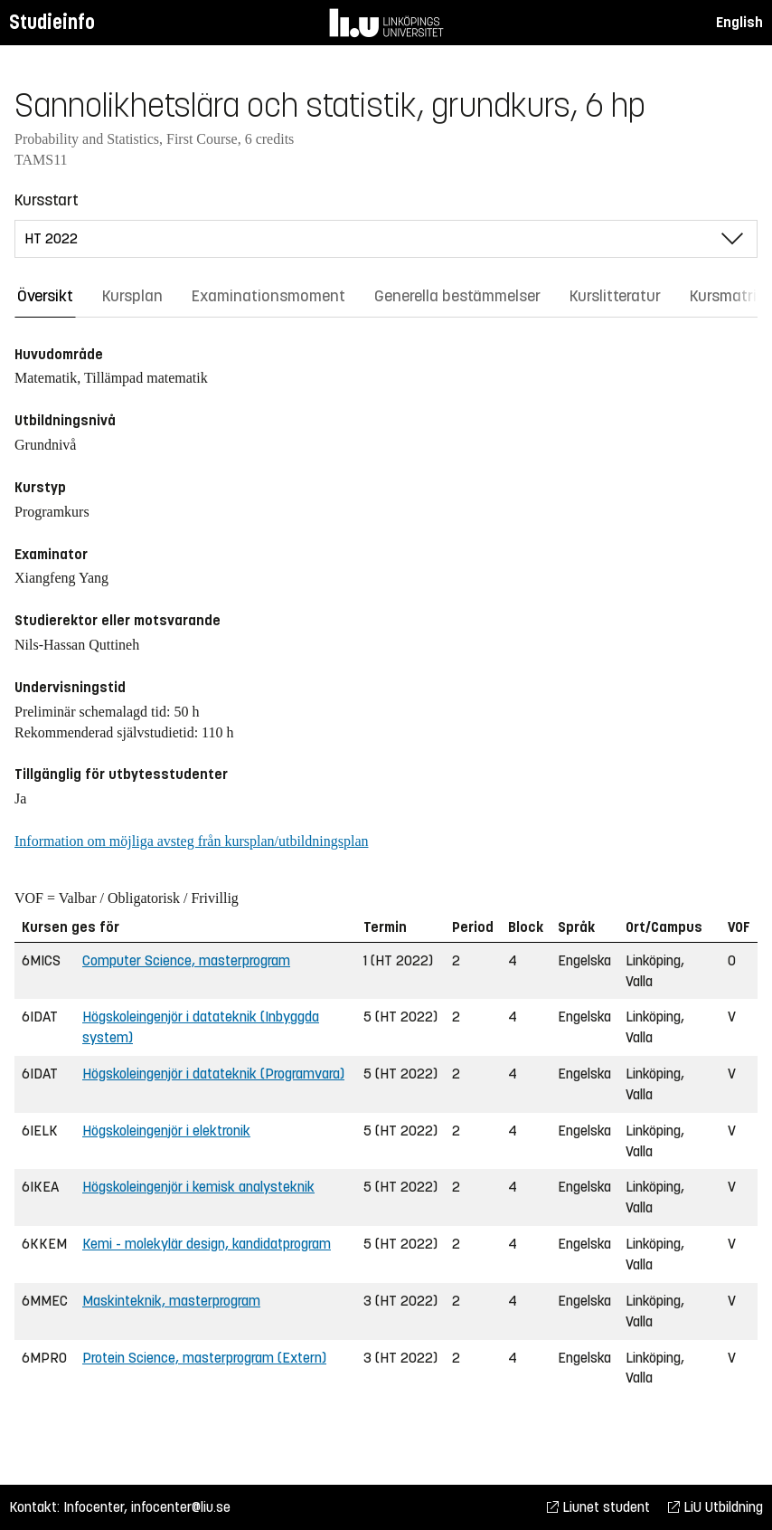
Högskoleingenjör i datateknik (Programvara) (213, 1073)
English (739, 22)
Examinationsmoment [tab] (268, 296)
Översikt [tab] (45, 296)
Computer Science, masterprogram (186, 960)
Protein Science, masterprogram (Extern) (204, 1357)
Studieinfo (52, 22)
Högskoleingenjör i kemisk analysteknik (198, 1186)
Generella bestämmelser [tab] (457, 296)
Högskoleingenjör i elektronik (166, 1130)
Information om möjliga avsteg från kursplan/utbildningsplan (191, 841)
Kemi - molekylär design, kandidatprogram (206, 1243)
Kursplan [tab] (132, 296)
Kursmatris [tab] (727, 296)
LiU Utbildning (715, 1507)
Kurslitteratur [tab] (615, 296)
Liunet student (598, 1507)
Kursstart (46, 200)
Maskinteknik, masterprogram (171, 1300)
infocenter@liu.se (181, 1507)
